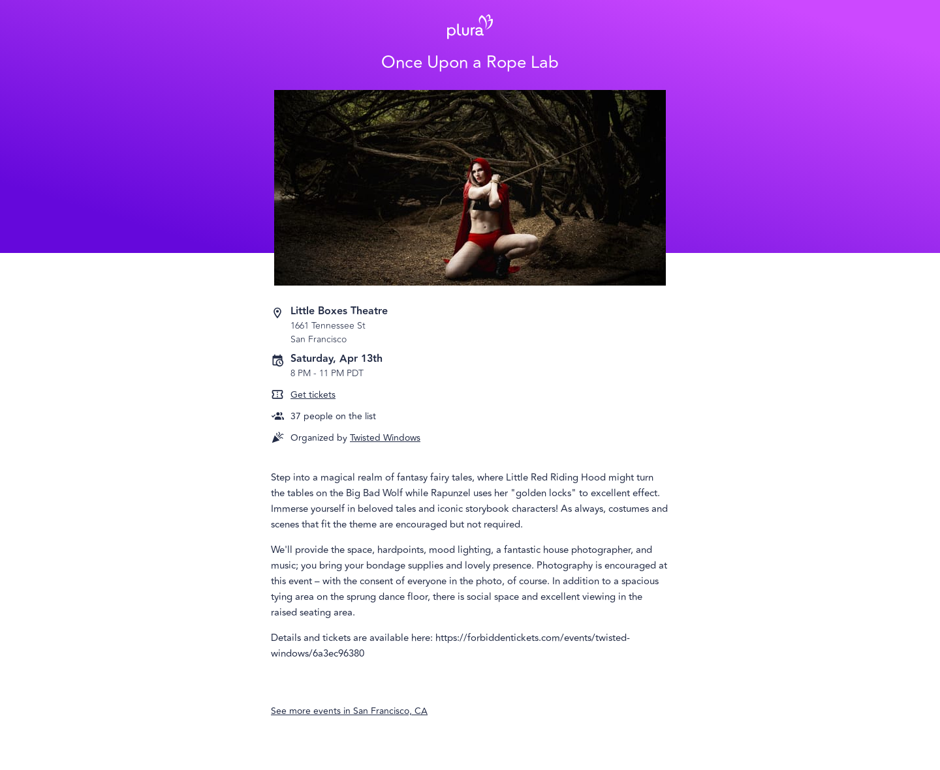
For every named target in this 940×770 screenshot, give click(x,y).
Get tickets (313, 395)
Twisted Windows (385, 438)
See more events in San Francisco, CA (349, 711)
